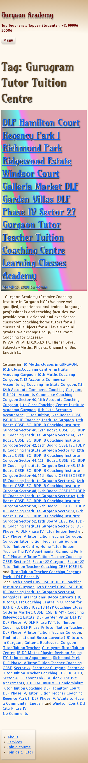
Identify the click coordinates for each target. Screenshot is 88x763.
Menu (8, 40)
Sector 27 (22, 562)
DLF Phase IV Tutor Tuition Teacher (51, 531)
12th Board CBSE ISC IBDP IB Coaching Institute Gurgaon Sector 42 (43, 440)
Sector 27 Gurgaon (48, 562)
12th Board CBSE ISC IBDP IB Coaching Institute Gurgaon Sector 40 (43, 425)
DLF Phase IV (14, 622)
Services (14, 742)
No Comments (15, 713)
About (12, 737)
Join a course (19, 747)
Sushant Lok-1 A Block (41, 678)
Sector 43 (11, 678)
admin (41, 287)
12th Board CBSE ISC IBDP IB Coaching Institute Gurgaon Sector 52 (43, 516)
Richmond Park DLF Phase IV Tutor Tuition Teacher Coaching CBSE (42, 556)
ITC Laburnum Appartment (27, 658)
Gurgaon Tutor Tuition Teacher (29, 541)
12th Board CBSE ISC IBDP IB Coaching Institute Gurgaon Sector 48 (43, 486)
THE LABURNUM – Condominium (54, 683)
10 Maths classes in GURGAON (50, 364)
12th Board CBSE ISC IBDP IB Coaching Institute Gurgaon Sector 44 (43, 455)
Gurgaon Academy (27, 15)
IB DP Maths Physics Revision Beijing (49, 653)
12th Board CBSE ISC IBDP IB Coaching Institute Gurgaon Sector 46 (43, 471)
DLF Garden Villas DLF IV (59, 617)
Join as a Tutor (20, 752)
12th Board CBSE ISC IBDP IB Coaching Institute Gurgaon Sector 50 (43, 501)
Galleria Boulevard (41, 643)
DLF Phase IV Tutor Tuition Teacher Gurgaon (42, 536)
